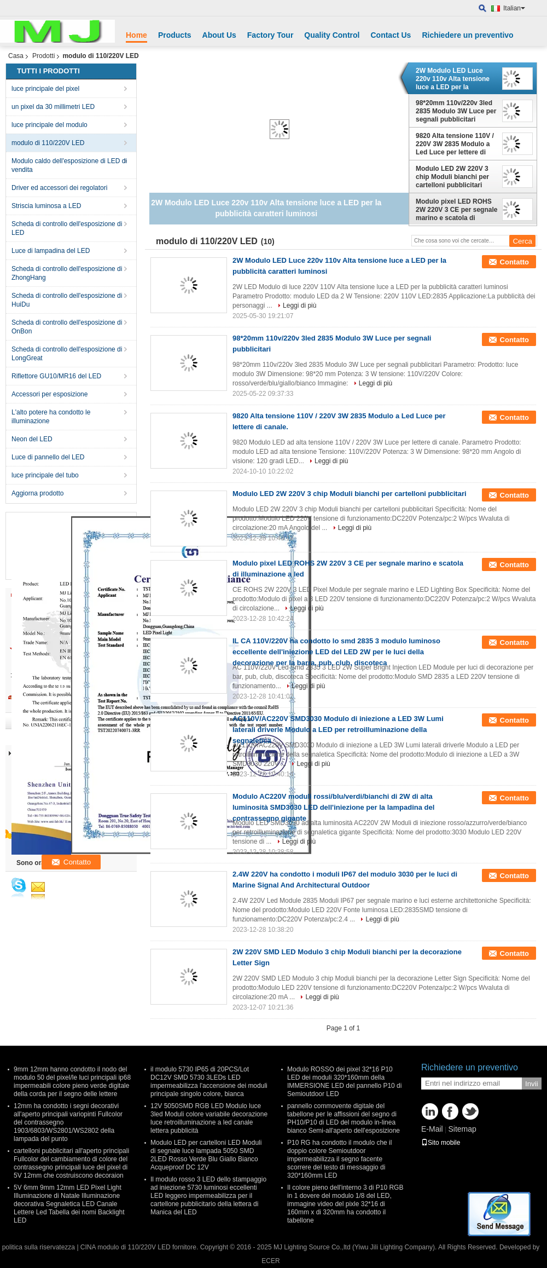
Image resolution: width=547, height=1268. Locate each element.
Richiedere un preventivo (467, 35)
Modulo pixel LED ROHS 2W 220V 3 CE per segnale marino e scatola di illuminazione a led (456, 210)
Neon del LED (32, 439)
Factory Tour (270, 35)
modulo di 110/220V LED (47, 143)
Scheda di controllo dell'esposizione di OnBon (66, 327)
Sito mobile (440, 1142)
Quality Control (331, 35)
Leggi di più (299, 305)
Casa (16, 56)
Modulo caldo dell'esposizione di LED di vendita (69, 165)
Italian (514, 8)
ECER (270, 1261)
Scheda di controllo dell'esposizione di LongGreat (66, 353)
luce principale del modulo (49, 125)
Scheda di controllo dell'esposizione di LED (66, 228)
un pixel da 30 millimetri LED (53, 107)
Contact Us (390, 35)
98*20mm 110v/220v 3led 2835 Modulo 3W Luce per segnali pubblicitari (456, 111)
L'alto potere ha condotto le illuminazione (50, 416)
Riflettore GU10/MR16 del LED (56, 376)
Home (136, 35)
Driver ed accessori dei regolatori (59, 188)
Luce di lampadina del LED (50, 251)
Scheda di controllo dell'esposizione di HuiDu (66, 300)
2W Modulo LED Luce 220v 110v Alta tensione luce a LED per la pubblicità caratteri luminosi (453, 79)
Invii (531, 1084)
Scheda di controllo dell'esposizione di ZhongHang (66, 273)
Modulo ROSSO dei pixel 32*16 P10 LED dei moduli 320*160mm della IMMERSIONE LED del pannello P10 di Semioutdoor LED (344, 1081)
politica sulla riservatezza (38, 1247)
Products (174, 35)
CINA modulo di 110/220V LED (125, 1247)
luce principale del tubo (45, 475)
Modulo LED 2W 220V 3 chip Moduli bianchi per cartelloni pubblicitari (452, 177)
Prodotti (43, 56)
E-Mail (432, 1129)
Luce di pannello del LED (47, 457)
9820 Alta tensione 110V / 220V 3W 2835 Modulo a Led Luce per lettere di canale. (455, 144)
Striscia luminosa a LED (46, 206)
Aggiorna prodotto (37, 493)
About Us (219, 35)
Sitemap (462, 1129)
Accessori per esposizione (49, 394)
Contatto (514, 262)
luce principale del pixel (45, 89)
